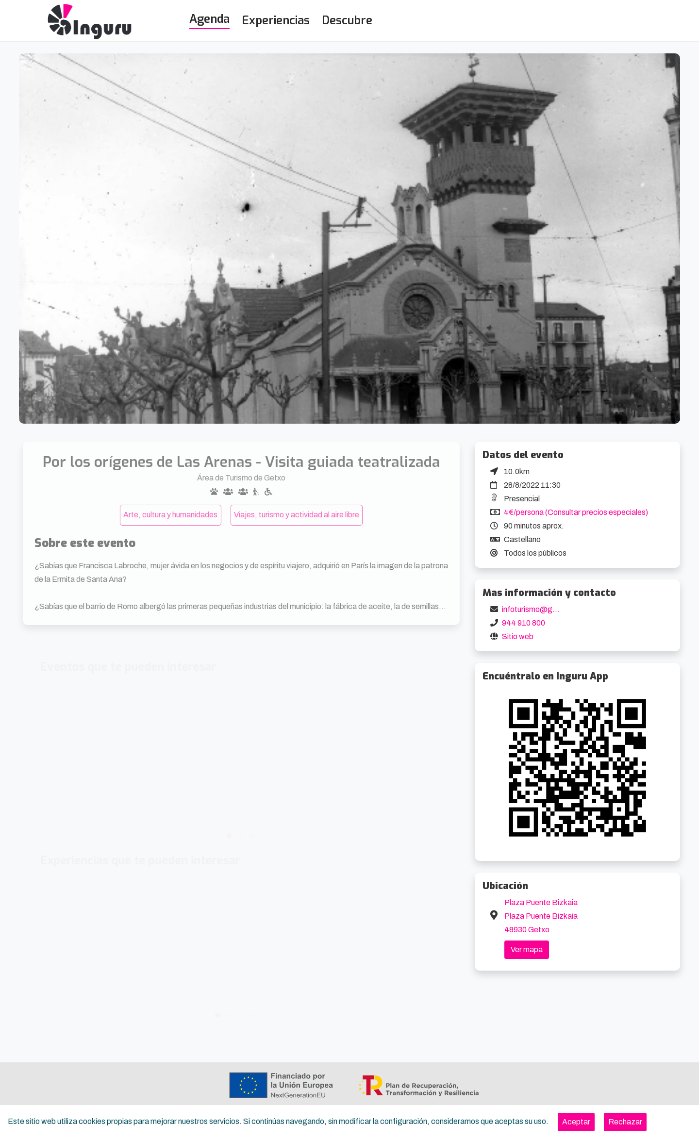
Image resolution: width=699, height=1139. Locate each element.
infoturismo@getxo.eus (542, 609)
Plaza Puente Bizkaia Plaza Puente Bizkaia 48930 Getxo (541, 916)
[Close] (576, 1122)
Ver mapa (527, 949)
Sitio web (517, 636)
